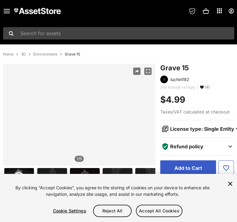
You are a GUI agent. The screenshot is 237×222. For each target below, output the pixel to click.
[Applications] (219, 10)
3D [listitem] (23, 54)
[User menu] (231, 11)
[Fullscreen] (148, 71)
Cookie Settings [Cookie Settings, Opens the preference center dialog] (69, 210)
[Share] (137, 71)
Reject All (112, 210)
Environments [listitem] (45, 54)
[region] (79, 115)
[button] (206, 11)
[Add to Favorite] (226, 168)
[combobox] (118, 33)
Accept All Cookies (159, 210)
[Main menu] (7, 11)
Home (8, 54)
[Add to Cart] (188, 168)
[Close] (230, 184)
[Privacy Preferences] (192, 11)
